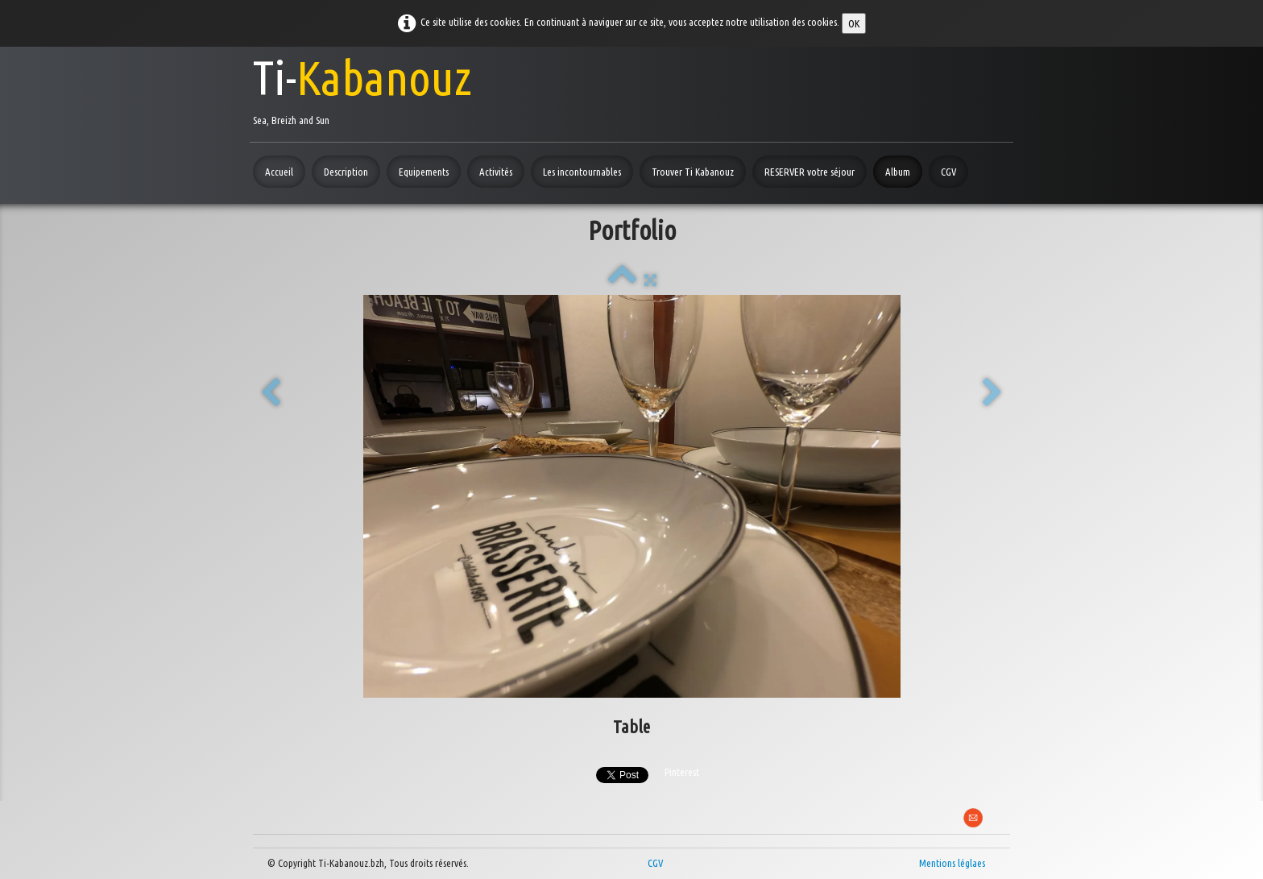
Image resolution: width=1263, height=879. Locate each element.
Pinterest (682, 771)
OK (853, 23)
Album (897, 171)
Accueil (279, 171)
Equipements (424, 171)
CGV (948, 171)
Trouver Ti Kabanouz (693, 171)
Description (346, 171)
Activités (495, 171)
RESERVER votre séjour (809, 171)
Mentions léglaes (952, 863)
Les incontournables (582, 171)
